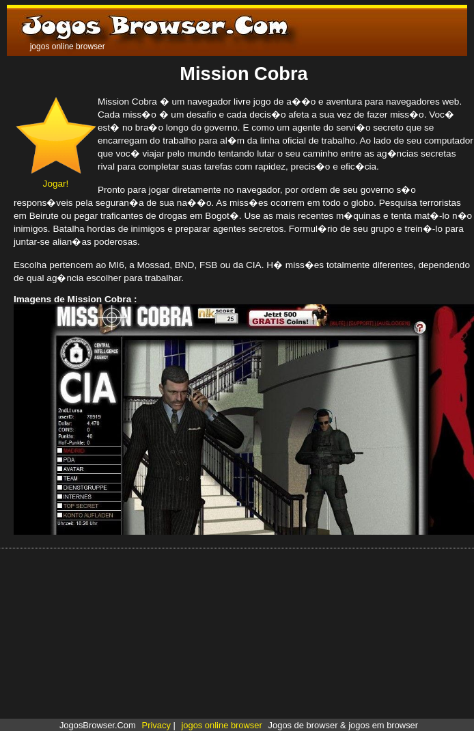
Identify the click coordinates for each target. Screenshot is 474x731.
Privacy (156, 725)
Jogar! (56, 178)
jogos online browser (221, 725)
